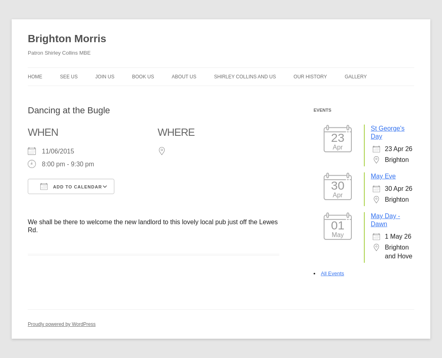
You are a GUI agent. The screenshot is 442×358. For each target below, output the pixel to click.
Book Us (143, 77)
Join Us (104, 77)
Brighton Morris (67, 39)
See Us (69, 77)
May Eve (383, 176)
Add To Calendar (71, 186)
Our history (310, 77)
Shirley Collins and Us (245, 77)
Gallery (356, 77)
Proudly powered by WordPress (62, 324)
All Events (332, 273)
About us (184, 77)
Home (35, 77)
